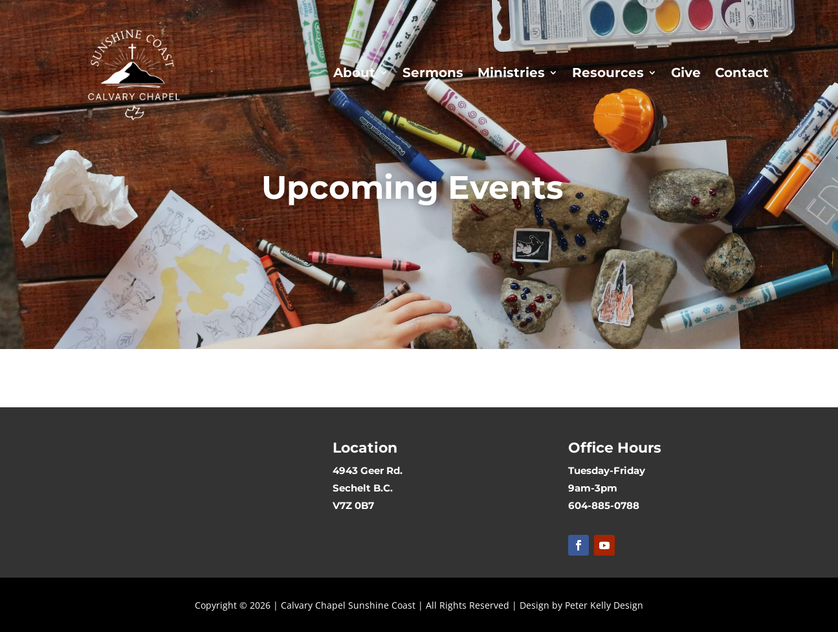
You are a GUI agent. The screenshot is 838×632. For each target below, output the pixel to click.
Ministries (511, 72)
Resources (608, 72)
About (354, 72)
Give (686, 72)
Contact (742, 72)
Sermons (432, 72)
